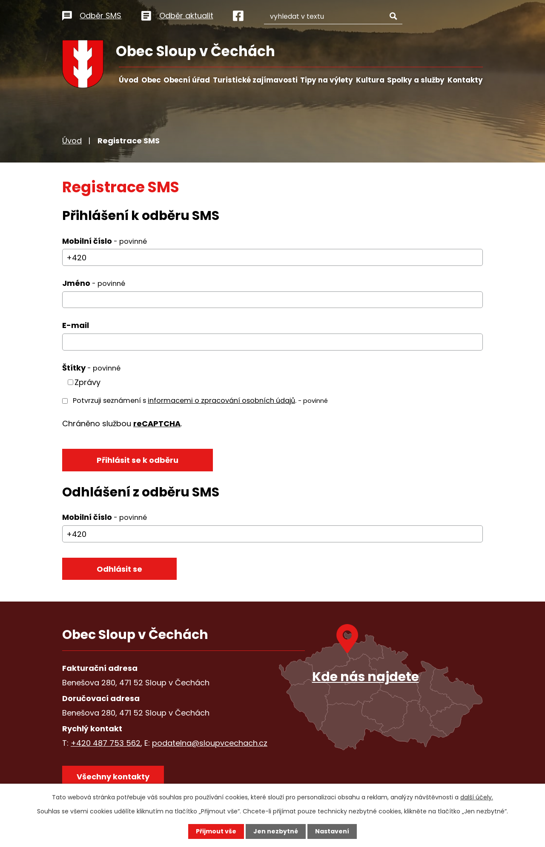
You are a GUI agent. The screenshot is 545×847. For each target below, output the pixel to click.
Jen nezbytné (275, 831)
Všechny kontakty (113, 776)
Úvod (128, 80)
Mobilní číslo (104, 241)
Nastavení (332, 831)
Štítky (91, 367)
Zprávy (87, 382)
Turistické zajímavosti (255, 80)
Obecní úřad (187, 80)
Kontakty (465, 80)
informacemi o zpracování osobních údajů (221, 400)
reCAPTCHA (157, 423)
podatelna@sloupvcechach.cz (209, 743)
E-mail (75, 325)
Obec (151, 80)
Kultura (370, 80)
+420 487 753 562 (106, 743)
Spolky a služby (416, 80)
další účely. (476, 797)
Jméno (93, 283)
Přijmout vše (216, 831)
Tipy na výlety (326, 80)
